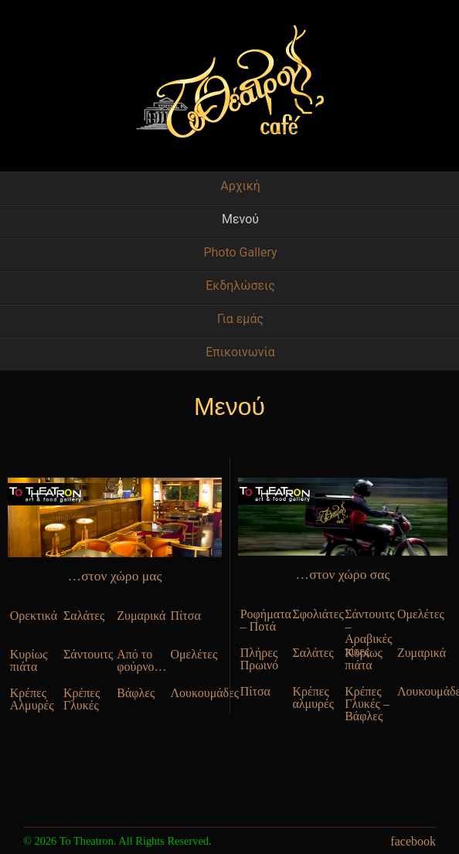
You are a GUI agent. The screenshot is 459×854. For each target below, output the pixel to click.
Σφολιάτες (316, 614)
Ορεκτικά (33, 615)
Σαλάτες (83, 615)
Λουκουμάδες (194, 692)
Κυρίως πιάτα (29, 660)
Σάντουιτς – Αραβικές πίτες (369, 620)
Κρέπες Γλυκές (81, 699)
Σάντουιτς (88, 654)
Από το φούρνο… (141, 660)
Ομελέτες (193, 654)
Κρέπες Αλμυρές (32, 699)
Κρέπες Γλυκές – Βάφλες (367, 697)
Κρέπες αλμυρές (313, 697)
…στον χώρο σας (343, 574)
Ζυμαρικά (141, 615)
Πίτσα (185, 615)
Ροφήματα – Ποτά (264, 620)
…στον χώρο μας (115, 576)
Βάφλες (136, 692)
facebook (413, 841)
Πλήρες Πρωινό (259, 659)
